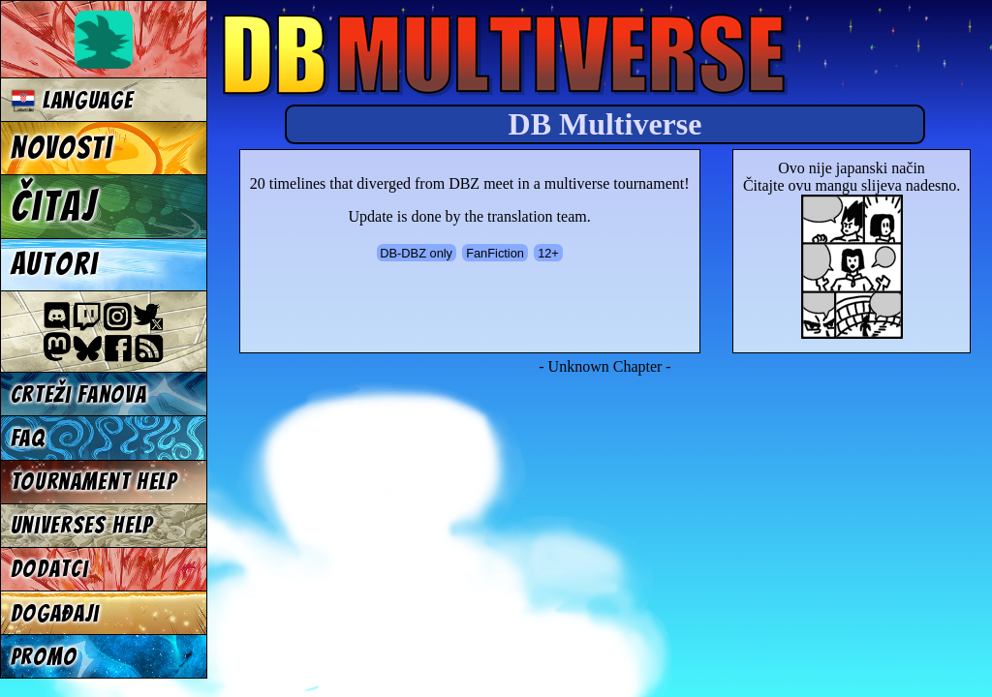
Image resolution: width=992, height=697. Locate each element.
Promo (44, 657)
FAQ (28, 438)
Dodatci (50, 569)
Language (72, 100)
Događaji (55, 613)
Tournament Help (94, 482)
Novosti (62, 148)
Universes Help (82, 525)
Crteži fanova (79, 394)
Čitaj (54, 206)
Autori (54, 264)
